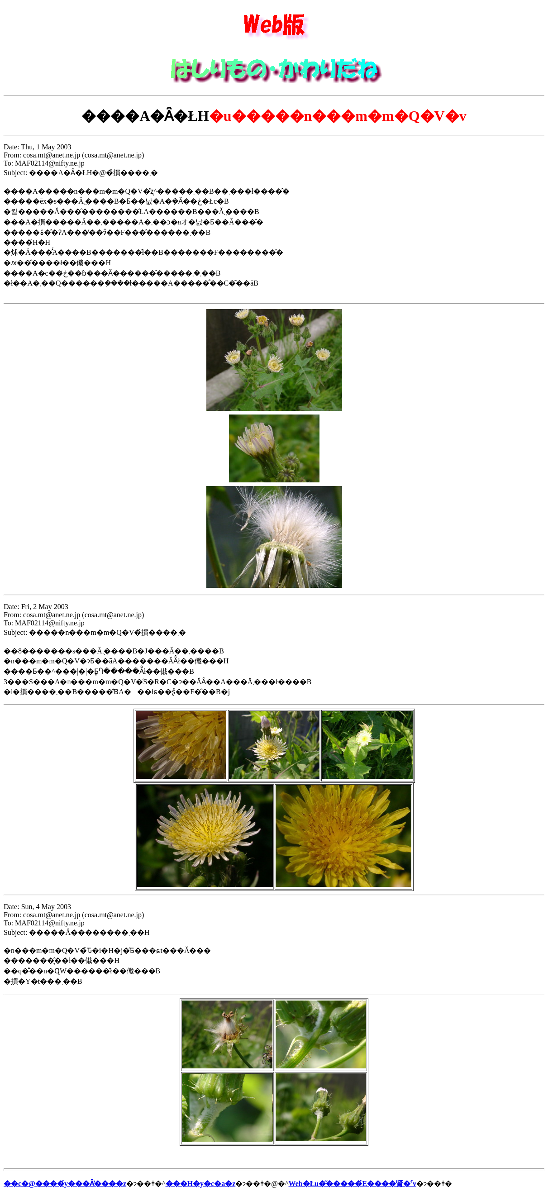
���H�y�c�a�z (201, 1183)
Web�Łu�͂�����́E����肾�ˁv (352, 1183)
